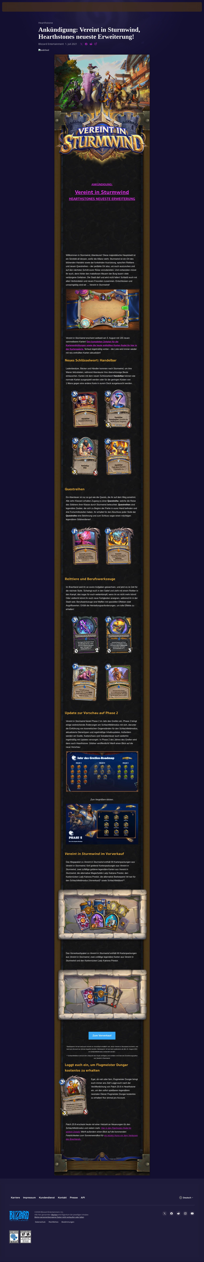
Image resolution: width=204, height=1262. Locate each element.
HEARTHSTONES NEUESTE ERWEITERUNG (102, 199)
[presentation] (12, 7)
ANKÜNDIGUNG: (102, 184)
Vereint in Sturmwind (102, 192)
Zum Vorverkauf (102, 1035)
